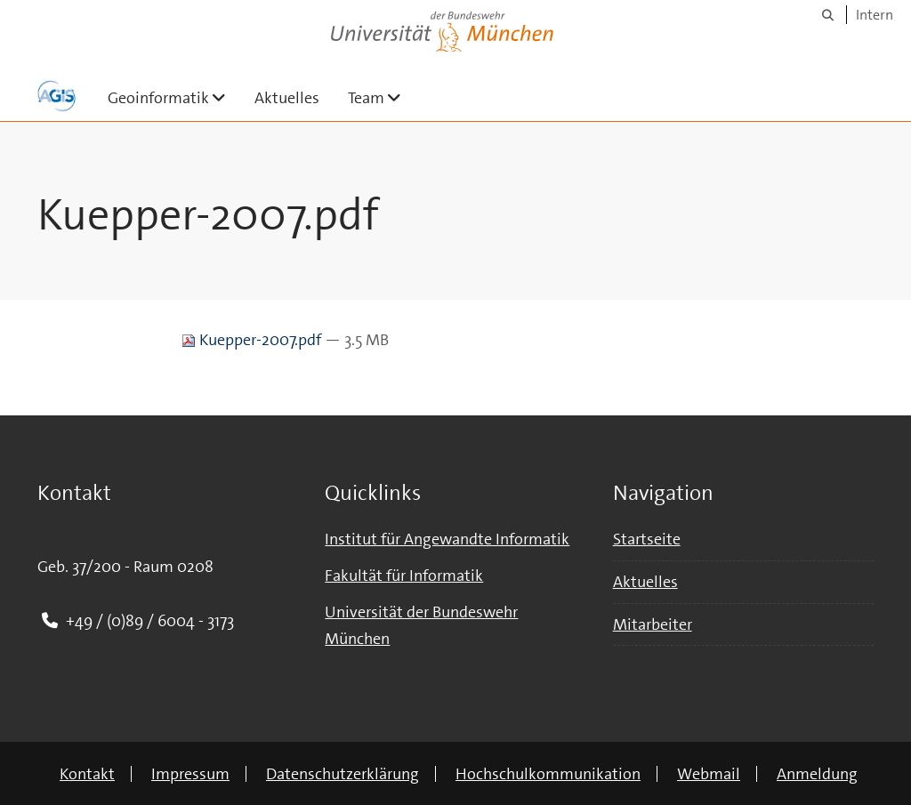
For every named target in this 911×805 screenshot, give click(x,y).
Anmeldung (817, 774)
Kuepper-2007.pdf (253, 339)
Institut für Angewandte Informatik (447, 539)
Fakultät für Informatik (404, 575)
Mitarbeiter (652, 624)
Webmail (708, 774)
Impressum (190, 774)
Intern (874, 14)
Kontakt (87, 774)
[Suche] (827, 14)
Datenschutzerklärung (342, 774)
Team (381, 97)
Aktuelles (286, 98)
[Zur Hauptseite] (56, 96)
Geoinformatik (174, 97)
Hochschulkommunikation (548, 774)
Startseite (647, 539)
